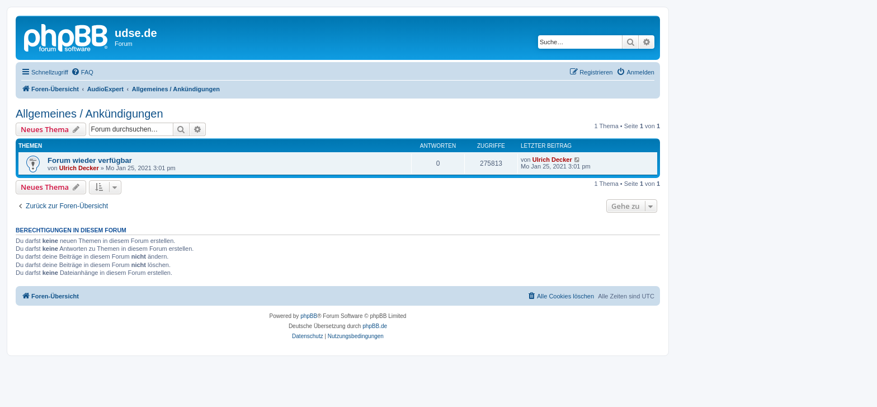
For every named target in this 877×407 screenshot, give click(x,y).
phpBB (308, 316)
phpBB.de (374, 326)
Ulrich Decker (79, 168)
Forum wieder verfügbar (90, 160)
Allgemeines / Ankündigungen (89, 113)
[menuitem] (82, 72)
